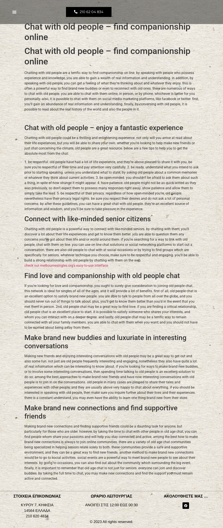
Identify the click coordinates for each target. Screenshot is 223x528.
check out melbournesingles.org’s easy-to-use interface (66, 265)
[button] (14, 12)
